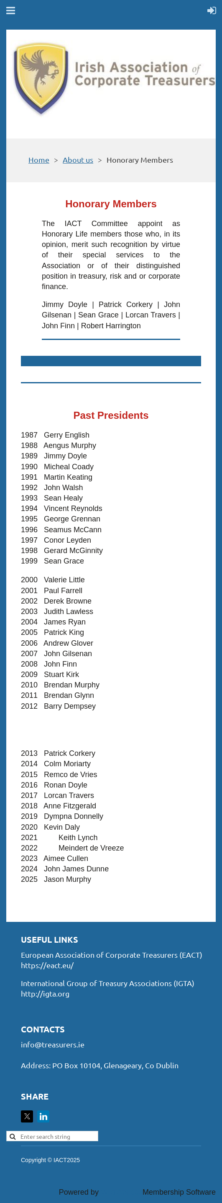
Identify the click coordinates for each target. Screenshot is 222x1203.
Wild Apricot (120, 1192)
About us (78, 159)
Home (38, 159)
